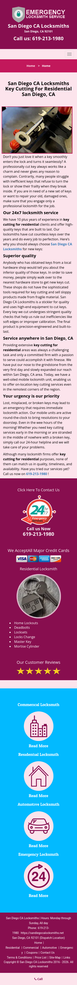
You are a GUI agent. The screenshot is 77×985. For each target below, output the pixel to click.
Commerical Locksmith (38, 704)
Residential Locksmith (38, 568)
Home (30, 66)
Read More (38, 746)
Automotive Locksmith (38, 804)
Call (38, 979)
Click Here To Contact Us (38, 489)
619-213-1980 (48, 38)
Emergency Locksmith (38, 854)
